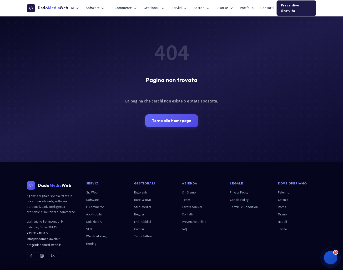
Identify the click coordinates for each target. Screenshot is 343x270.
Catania (283, 200)
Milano (282, 214)
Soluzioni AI (94, 221)
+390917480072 (37, 233)
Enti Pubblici (142, 221)
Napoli (282, 221)
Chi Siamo (189, 192)
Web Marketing (96, 236)
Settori (202, 7)
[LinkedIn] (53, 256)
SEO (89, 229)
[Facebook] (31, 256)
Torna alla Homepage (171, 120)
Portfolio (247, 7)
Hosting (91, 243)
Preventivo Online (194, 221)
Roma (282, 207)
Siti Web (92, 192)
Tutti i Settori (143, 236)
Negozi (139, 214)
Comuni (139, 229)
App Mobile (94, 214)
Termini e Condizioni (244, 207)
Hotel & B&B (142, 200)
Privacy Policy (239, 192)
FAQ (184, 229)
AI (75, 7)
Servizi (179, 7)
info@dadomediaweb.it (43, 239)
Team (186, 200)
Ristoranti (140, 192)
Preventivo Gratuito (290, 8)
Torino (282, 229)
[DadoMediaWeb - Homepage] (47, 8)
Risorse (225, 7)
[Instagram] (42, 256)
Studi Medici (142, 207)
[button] (330, 257)
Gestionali (154, 7)
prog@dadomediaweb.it (44, 245)
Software (95, 7)
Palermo (283, 192)
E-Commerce (124, 7)
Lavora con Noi (192, 207)
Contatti (267, 7)
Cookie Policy (239, 200)
